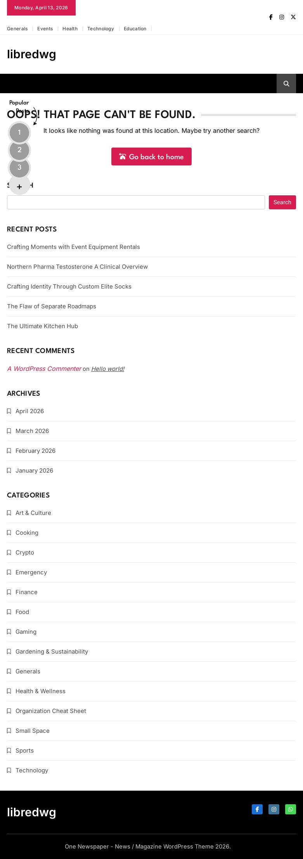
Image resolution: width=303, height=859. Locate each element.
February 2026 (35, 450)
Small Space (33, 730)
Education (135, 28)
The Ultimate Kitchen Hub (42, 326)
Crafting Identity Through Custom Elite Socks (69, 286)
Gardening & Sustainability (52, 651)
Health (70, 28)
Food (22, 612)
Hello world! (107, 368)
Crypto (25, 552)
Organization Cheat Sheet (51, 711)
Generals (17, 28)
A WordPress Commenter (44, 368)
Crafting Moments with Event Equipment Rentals (73, 246)
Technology (100, 28)
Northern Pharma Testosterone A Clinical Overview (77, 266)
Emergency (31, 572)
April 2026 (30, 411)
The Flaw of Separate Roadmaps (51, 306)
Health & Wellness (41, 691)
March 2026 (32, 431)
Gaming (26, 631)
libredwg (31, 54)
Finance (27, 592)
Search (20, 186)
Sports (25, 750)
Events (45, 28)
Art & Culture (33, 512)
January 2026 (34, 470)
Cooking (27, 532)
